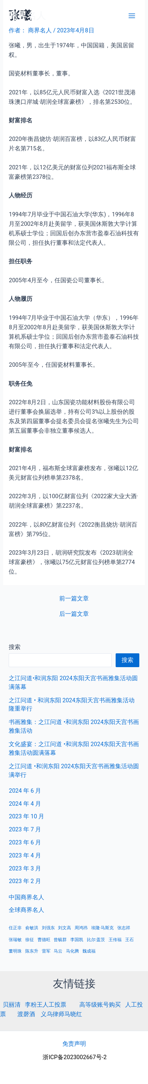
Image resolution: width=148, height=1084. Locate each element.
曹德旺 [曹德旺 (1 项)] (44, 939)
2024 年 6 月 (25, 790)
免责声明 (74, 1043)
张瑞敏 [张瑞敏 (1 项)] (15, 939)
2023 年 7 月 (25, 829)
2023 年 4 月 (25, 855)
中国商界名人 (26, 897)
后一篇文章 (74, 614)
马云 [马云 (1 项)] (58, 951)
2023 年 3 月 (25, 868)
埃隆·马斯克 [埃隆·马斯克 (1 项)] (102, 927)
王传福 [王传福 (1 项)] (115, 939)
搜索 (15, 647)
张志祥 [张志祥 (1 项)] (123, 927)
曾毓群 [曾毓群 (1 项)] (60, 939)
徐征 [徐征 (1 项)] (29, 939)
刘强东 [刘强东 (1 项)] (48, 927)
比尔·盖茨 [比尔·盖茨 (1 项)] (96, 939)
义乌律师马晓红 (61, 1014)
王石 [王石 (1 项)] (129, 939)
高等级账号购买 (100, 1004)
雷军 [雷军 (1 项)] (46, 951)
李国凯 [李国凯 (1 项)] (76, 939)
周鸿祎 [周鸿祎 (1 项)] (81, 927)
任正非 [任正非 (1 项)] (15, 927)
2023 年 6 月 (25, 842)
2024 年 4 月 (25, 803)
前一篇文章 (74, 599)
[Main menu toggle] (132, 16)
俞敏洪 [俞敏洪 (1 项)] (31, 927)
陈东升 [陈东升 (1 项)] (31, 951)
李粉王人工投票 (45, 1004)
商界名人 (27, 15)
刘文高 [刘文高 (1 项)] (64, 927)
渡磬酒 (26, 1014)
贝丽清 (12, 1004)
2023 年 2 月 (25, 881)
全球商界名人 (26, 909)
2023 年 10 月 (26, 816)
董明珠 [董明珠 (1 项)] (15, 951)
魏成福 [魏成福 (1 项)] (89, 951)
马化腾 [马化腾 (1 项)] (72, 951)
